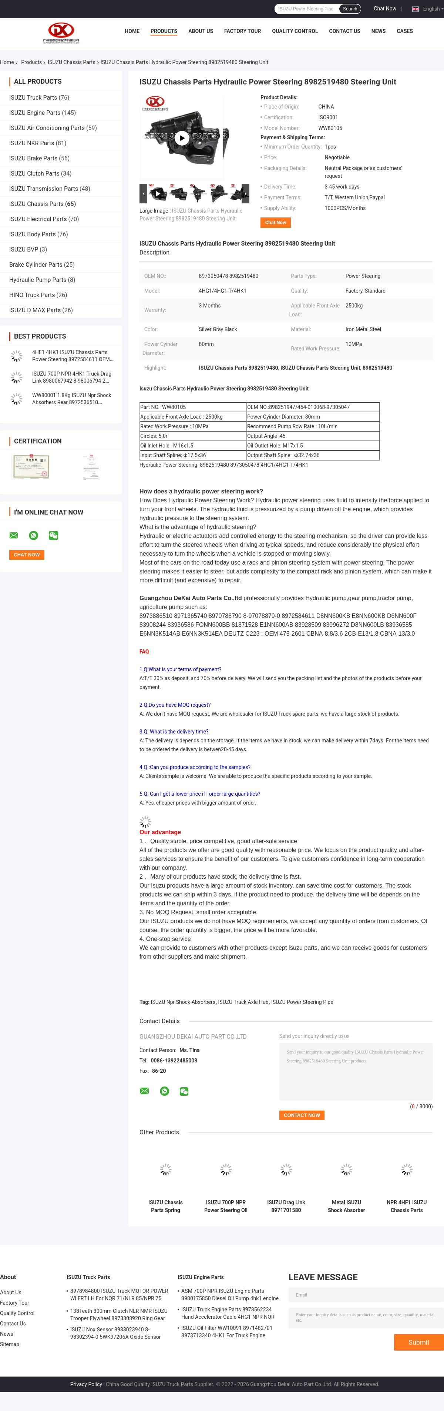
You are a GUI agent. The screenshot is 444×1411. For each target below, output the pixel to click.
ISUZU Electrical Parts (38, 219)
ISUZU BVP (23, 249)
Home (132, 31)
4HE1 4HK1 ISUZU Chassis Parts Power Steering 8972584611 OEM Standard (71, 359)
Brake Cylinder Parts (36, 264)
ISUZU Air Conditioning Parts (47, 128)
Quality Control (295, 31)
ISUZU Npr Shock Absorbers (183, 1002)
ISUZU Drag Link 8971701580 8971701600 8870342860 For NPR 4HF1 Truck (286, 1206)
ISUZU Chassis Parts (71, 62)
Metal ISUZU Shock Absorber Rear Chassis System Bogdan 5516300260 (346, 1206)
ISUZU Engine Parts (34, 112)
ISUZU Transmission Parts (43, 188)
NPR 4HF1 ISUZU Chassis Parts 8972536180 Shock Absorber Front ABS (407, 1206)
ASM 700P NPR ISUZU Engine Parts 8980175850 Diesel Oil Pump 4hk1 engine (230, 1294)
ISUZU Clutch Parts (34, 173)
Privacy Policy (86, 1384)
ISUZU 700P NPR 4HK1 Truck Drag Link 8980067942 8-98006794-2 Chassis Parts (71, 381)
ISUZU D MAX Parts (35, 310)
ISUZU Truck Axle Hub (243, 1002)
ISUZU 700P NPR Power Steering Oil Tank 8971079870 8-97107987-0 (226, 1206)
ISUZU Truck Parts (33, 97)
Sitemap (9, 1344)
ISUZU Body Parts (32, 234)
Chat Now (385, 8)
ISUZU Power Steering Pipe (302, 1002)
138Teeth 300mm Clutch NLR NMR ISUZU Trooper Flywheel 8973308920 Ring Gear (119, 1314)
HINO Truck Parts (32, 295)
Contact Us (344, 31)
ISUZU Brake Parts (33, 158)
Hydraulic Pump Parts (38, 279)
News (378, 31)
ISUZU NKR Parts (31, 143)
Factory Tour (242, 31)
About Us (200, 31)
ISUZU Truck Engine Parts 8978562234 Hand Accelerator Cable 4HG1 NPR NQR (228, 1313)
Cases (405, 31)
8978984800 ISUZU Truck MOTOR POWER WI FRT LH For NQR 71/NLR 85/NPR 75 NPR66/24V (119, 1296)
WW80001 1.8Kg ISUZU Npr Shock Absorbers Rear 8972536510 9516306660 (71, 402)
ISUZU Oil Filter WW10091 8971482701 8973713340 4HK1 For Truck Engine (227, 1331)
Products (164, 31)
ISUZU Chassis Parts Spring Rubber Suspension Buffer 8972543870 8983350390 (165, 1206)
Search (350, 8)
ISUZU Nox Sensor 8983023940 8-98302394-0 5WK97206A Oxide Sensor (115, 1333)
